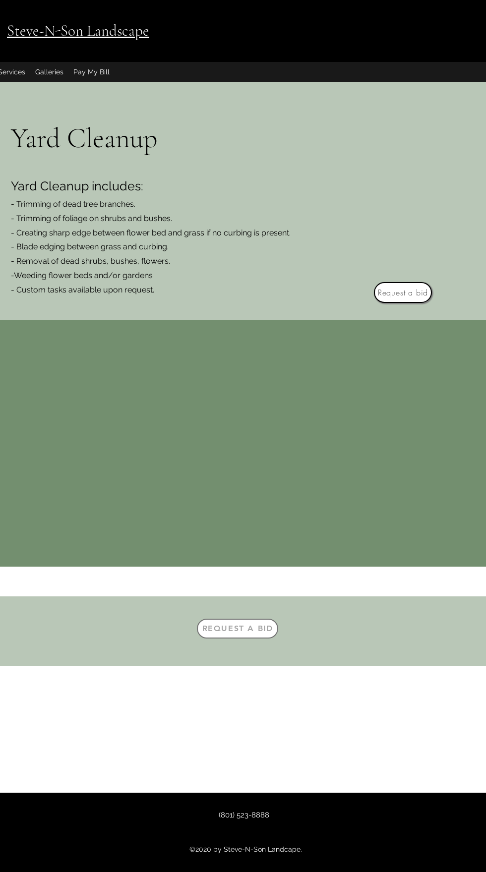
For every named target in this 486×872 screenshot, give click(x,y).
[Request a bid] (403, 292)
